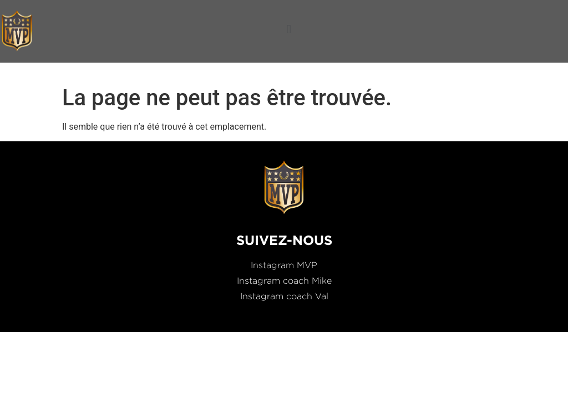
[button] (288, 29)
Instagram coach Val (284, 296)
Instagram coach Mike (284, 280)
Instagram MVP (284, 265)
